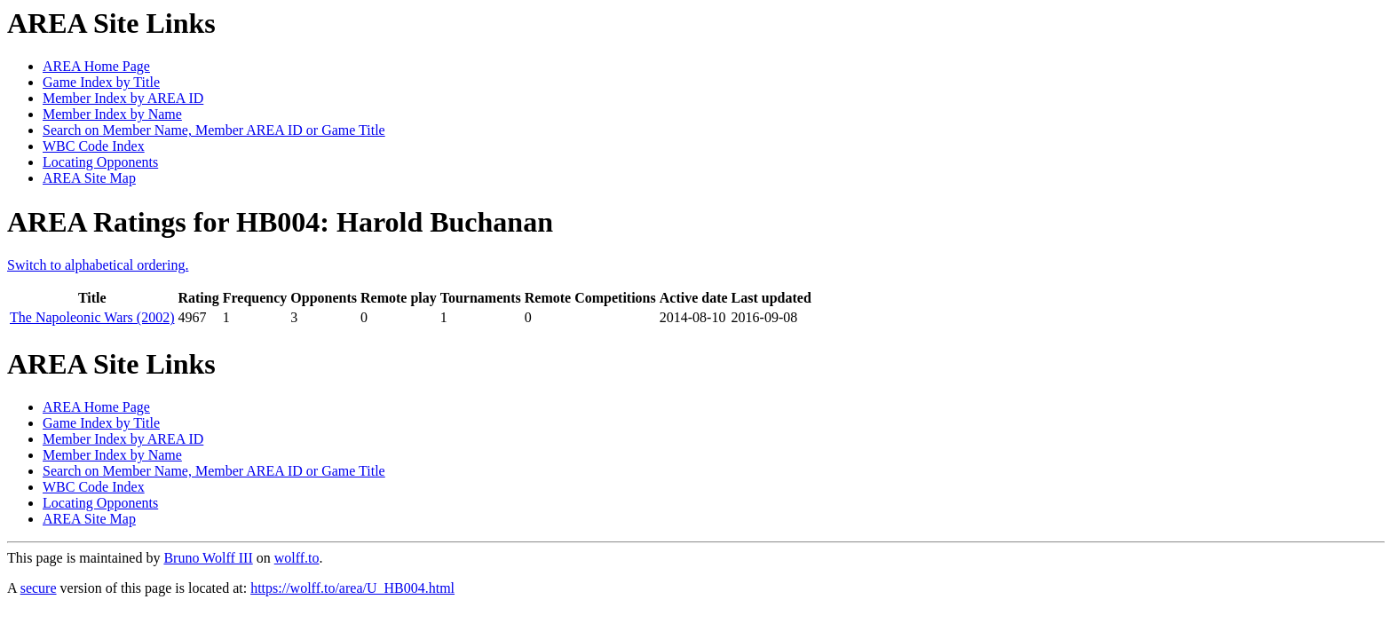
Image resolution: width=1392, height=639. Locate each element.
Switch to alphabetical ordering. (97, 264)
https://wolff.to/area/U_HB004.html (352, 588)
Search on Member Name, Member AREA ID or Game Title (214, 130)
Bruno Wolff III (207, 557)
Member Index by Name (112, 114)
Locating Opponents (100, 162)
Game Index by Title (101, 82)
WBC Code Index (94, 146)
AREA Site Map (89, 177)
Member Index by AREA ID (123, 98)
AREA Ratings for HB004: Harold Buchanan (280, 222)
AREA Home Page (96, 66)
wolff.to (297, 557)
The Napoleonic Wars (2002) (92, 317)
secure (38, 588)
